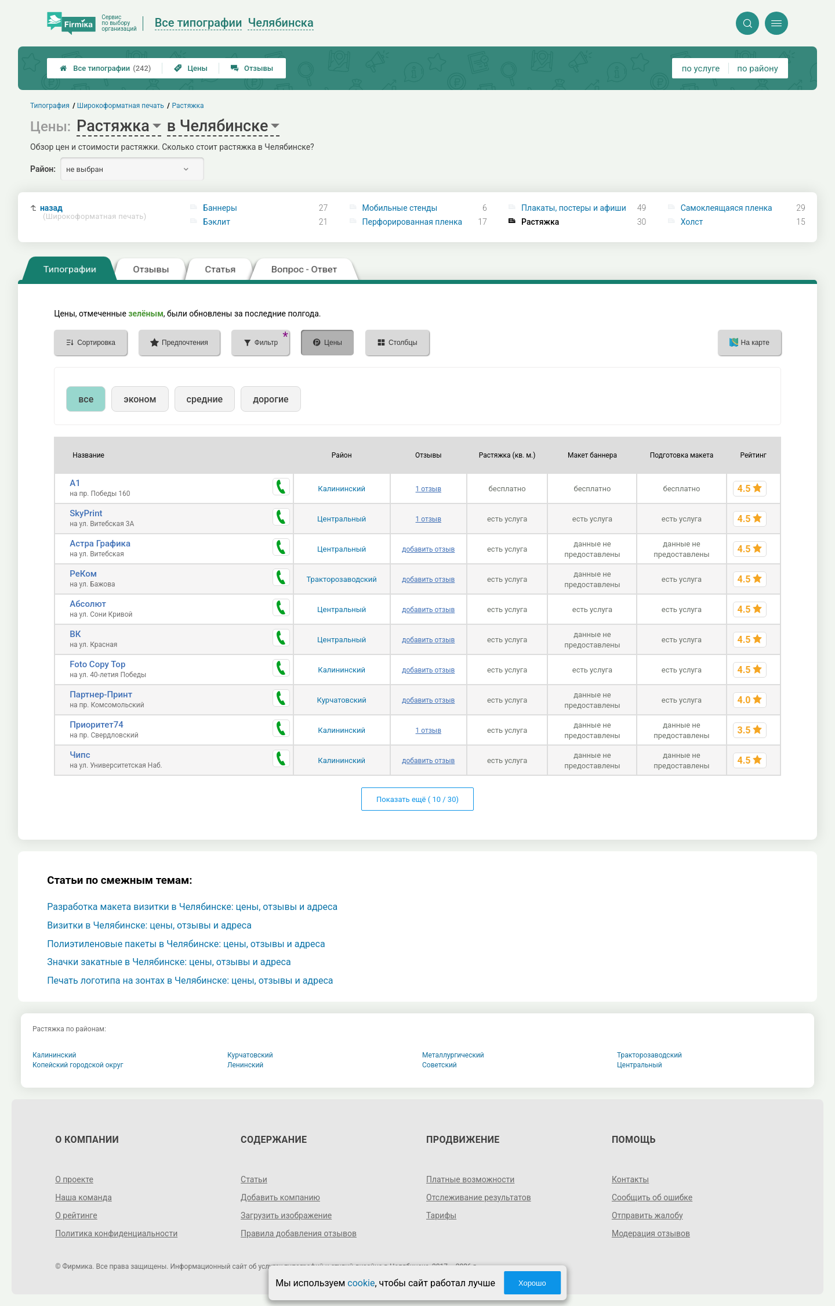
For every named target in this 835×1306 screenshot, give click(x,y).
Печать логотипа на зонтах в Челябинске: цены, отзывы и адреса (190, 980)
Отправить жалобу (647, 1215)
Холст (692, 222)
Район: (43, 169)
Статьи (254, 1179)
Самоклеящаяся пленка (726, 208)
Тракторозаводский (342, 579)
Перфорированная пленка (412, 222)
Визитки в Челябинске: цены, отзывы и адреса (149, 925)
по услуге (701, 68)
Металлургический (453, 1055)
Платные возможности (470, 1179)
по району (757, 68)
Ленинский (245, 1065)
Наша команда (83, 1197)
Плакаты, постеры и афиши (573, 208)
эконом (140, 399)
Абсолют (88, 604)
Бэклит (216, 222)
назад (93, 212)
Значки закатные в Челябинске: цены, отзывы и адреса (169, 961)
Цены (191, 68)
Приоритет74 (97, 724)
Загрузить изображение (286, 1215)
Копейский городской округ (78, 1065)
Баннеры (220, 208)
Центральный (341, 519)
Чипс (80, 755)
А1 (75, 483)
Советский (439, 1065)
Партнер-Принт (101, 694)
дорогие (270, 399)
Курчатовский (341, 700)
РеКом (83, 574)
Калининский (341, 488)
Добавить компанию (280, 1197)
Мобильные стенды (400, 208)
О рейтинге (76, 1215)
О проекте (74, 1179)
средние (205, 399)
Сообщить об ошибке (652, 1197)
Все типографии (105, 68)
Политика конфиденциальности (116, 1233)
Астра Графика (100, 543)
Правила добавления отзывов (299, 1233)
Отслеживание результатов (478, 1197)
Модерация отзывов (651, 1233)
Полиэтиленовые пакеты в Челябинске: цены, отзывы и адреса (186, 943)
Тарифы (441, 1215)
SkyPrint (86, 513)
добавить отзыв (428, 549)
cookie (361, 1283)
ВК (75, 634)
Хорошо (532, 1283)
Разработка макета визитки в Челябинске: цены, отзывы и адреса (192, 906)
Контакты (630, 1179)
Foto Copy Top (97, 664)
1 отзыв (428, 489)
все (85, 399)
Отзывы (252, 68)
